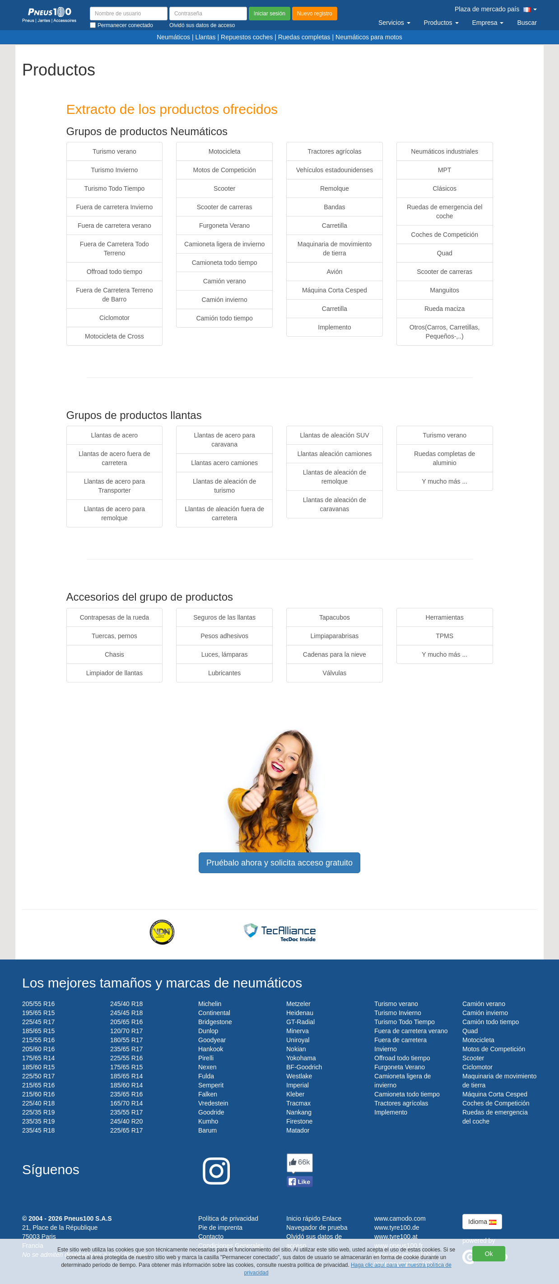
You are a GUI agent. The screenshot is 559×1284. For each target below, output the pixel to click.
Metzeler (298, 1003)
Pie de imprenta (220, 1227)
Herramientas (445, 617)
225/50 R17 (38, 1076)
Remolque (334, 188)
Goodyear (212, 1040)
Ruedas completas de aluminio (444, 458)
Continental (214, 1012)
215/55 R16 (38, 1040)
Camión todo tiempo (224, 318)
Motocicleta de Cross (114, 336)
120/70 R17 (126, 1031)
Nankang (299, 1112)
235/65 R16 (126, 1094)
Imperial (297, 1085)
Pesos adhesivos (224, 636)
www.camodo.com (400, 1218)
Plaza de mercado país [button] (496, 9)
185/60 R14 (126, 1085)
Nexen (207, 1067)
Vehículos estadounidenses (334, 170)
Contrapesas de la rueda (114, 617)
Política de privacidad (228, 1218)
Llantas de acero (114, 435)
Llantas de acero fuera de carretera (114, 458)
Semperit (211, 1085)
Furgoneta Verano (224, 225)
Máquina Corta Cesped (334, 290)
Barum (207, 1130)
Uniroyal (297, 1040)
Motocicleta (225, 151)
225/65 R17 (126, 1130)
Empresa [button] (488, 22)
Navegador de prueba (316, 1227)
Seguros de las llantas (224, 617)
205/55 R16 (38, 1003)
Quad (444, 253)
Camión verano (224, 281)
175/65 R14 (38, 1058)
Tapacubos (334, 617)
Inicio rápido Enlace (313, 1218)
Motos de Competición (224, 170)
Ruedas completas (304, 37)
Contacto (211, 1236)
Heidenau (299, 1012)
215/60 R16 (38, 1094)
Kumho (208, 1121)
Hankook (210, 1049)
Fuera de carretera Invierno (114, 207)
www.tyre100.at (396, 1236)
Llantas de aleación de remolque (334, 477)
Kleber (295, 1094)
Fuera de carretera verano (114, 225)
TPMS (444, 636)
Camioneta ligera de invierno (224, 244)
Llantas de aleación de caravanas (334, 504)
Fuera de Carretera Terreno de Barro (114, 295)
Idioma (482, 1221)
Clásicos (445, 188)
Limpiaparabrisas (335, 636)
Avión (334, 271)
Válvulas (334, 673)
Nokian (296, 1049)
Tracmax (298, 1103)
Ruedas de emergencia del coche (444, 211)
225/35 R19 (38, 1112)
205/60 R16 (38, 1049)
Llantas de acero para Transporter (114, 486)
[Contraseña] (208, 13)
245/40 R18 (126, 1003)
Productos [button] (441, 22)
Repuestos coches (247, 37)
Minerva (297, 1031)
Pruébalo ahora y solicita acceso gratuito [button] (279, 862)
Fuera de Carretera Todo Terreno (114, 248)
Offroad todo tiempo (114, 271)
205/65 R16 (126, 1021)
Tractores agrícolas (334, 151)
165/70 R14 (126, 1103)
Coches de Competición (444, 234)
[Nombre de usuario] (129, 13)
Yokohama (301, 1058)
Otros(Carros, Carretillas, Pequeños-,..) (445, 332)
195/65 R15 (38, 1012)
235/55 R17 (126, 1112)
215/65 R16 (38, 1085)
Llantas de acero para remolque (114, 513)
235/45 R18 (38, 1130)
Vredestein (213, 1103)
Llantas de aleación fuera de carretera (224, 513)
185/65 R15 (38, 1031)
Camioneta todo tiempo (224, 262)
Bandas (334, 207)
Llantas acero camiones (224, 462)
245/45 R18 (126, 1012)
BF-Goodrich (304, 1067)
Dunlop (208, 1031)
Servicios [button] (394, 22)
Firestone (299, 1121)
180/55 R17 (126, 1040)
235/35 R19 (38, 1121)
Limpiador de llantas (114, 673)
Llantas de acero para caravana (224, 440)
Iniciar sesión (269, 13)
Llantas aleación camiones (334, 453)
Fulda (206, 1076)
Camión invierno (224, 299)
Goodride (211, 1112)
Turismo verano (114, 151)
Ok (489, 1253)
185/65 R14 (126, 1076)
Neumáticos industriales (444, 151)
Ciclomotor (114, 317)
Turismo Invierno (114, 170)
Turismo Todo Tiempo (114, 188)
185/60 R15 (38, 1067)
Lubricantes (224, 673)
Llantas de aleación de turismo (224, 486)
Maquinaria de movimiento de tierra (335, 248)
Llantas (205, 37)
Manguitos (444, 290)
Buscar (527, 22)
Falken (207, 1094)
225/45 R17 (38, 1021)
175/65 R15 (126, 1067)
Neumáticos (173, 37)
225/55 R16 (126, 1058)
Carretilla (334, 225)
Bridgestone (215, 1021)
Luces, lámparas (224, 654)
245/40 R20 (126, 1121)
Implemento (334, 327)
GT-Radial (300, 1021)
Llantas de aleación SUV (334, 435)
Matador (297, 1130)
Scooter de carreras (224, 207)
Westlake (299, 1076)
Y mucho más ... (444, 481)
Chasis (114, 654)
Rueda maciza (444, 308)
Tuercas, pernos (114, 636)
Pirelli (206, 1058)
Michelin (209, 1003)
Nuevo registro (314, 13)
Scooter (224, 188)
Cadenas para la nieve (334, 654)
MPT (445, 170)
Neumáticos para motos (368, 37)
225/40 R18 (38, 1103)
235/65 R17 (126, 1049)
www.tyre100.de (396, 1227)
